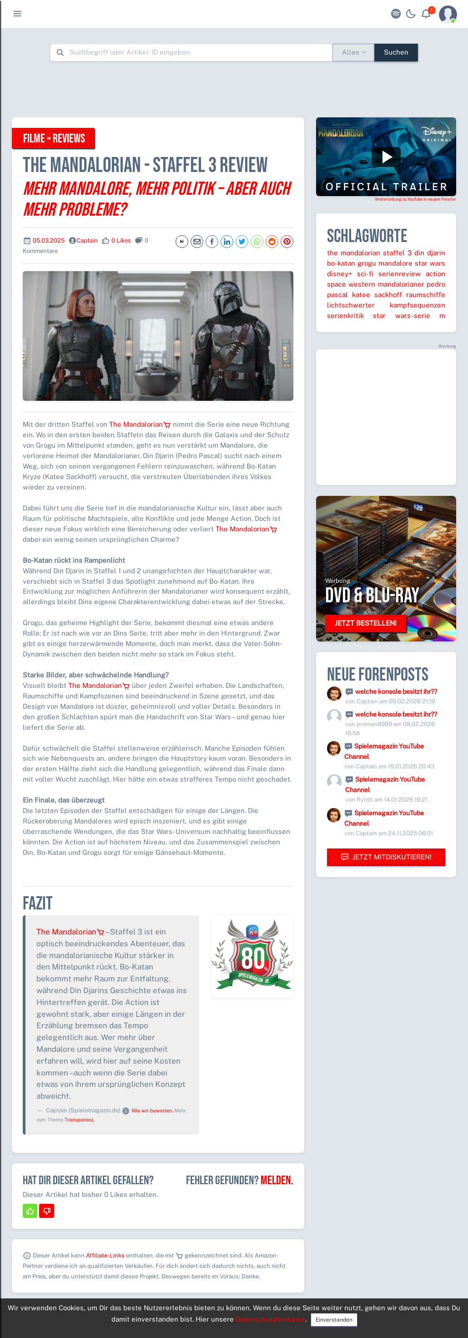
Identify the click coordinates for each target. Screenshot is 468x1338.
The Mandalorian (140, 424)
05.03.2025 (49, 240)
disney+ (339, 274)
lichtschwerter (351, 305)
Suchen (396, 52)
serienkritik (345, 315)
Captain (87, 240)
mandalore (395, 263)
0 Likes (121, 240)
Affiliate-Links (105, 1255)
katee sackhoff (377, 294)
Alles (350, 52)
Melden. (277, 1180)
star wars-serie (401, 315)
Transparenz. (79, 1119)
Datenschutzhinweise (270, 1319)
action (435, 274)
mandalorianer (401, 284)
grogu (366, 263)
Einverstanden (334, 1320)
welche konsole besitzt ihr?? (396, 691)
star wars (430, 263)
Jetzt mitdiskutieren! (386, 857)
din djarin (429, 253)
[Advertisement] (234, 89)
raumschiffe (425, 294)
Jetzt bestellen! (366, 623)
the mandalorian (353, 253)
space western (351, 284)
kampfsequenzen (417, 305)
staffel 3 (397, 253)
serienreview (399, 274)
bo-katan (341, 263)
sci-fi (365, 274)
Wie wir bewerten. (152, 1110)
